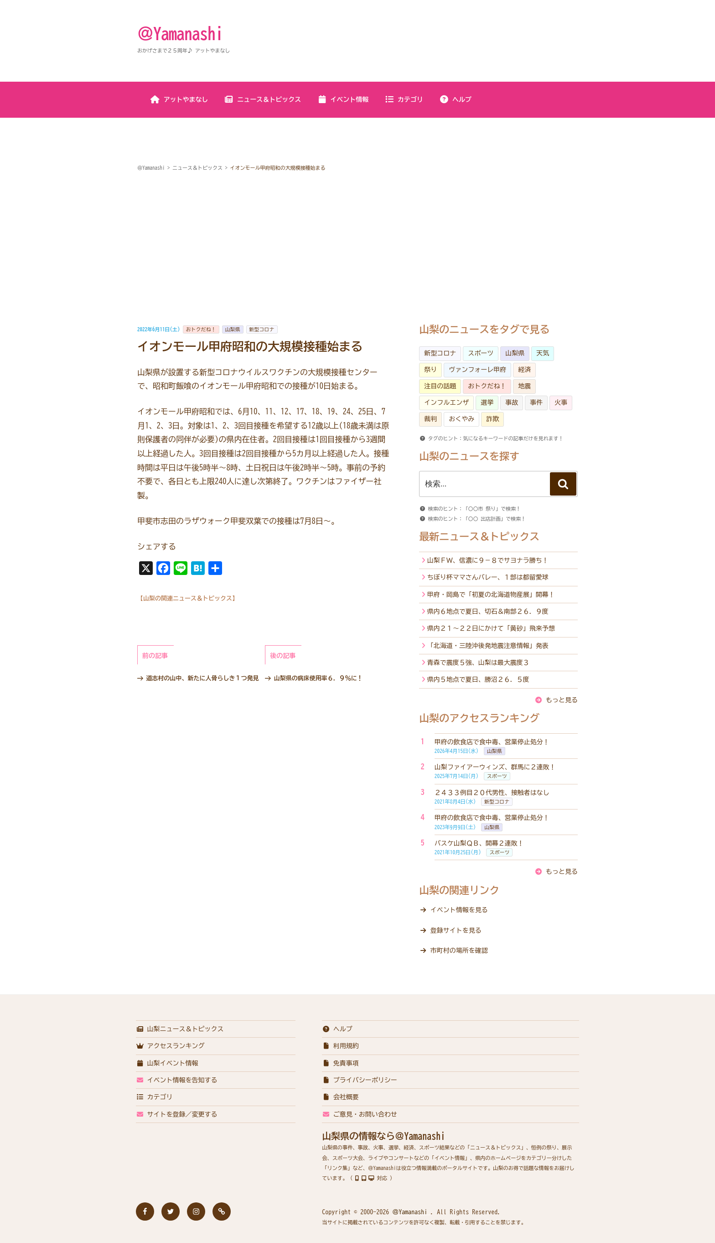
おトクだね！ (201, 329)
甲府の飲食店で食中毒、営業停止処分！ (492, 742)
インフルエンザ (446, 402)
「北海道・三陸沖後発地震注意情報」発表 (488, 645)
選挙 (487, 402)
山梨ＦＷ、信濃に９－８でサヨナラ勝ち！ (488, 560)
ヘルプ (455, 99)
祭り (430, 369)
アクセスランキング (170, 1046)
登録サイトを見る (456, 930)
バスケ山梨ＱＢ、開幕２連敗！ (479, 843)
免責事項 (340, 1063)
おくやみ (461, 419)
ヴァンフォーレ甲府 (477, 369)
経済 (524, 369)
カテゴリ (403, 99)
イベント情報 (342, 99)
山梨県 (232, 329)
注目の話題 (440, 386)
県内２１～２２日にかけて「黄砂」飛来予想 (491, 628)
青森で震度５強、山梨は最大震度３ (478, 662)
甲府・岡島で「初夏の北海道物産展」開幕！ (491, 594)
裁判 (430, 419)
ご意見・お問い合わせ (359, 1114)
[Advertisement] (357, 249)
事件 (536, 402)
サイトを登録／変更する (177, 1114)
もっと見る (562, 700)
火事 (560, 402)
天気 (542, 353)
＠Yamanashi (180, 33)
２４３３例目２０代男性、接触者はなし (492, 792)
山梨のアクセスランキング (479, 718)
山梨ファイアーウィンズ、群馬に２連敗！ (495, 767)
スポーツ (480, 353)
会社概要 (340, 1097)
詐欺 (492, 419)
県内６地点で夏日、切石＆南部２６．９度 (488, 611)
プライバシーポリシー (359, 1080)
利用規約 (340, 1046)
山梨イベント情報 (167, 1063)
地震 (524, 386)
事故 (511, 402)
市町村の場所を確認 (459, 950)
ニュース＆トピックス (262, 99)
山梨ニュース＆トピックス (180, 1029)
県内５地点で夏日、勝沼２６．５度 (478, 679)
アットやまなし (179, 99)
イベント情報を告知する (177, 1080)
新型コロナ (262, 329)
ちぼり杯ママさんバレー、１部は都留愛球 (488, 577)
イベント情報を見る (459, 910)
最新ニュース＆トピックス (479, 537)
